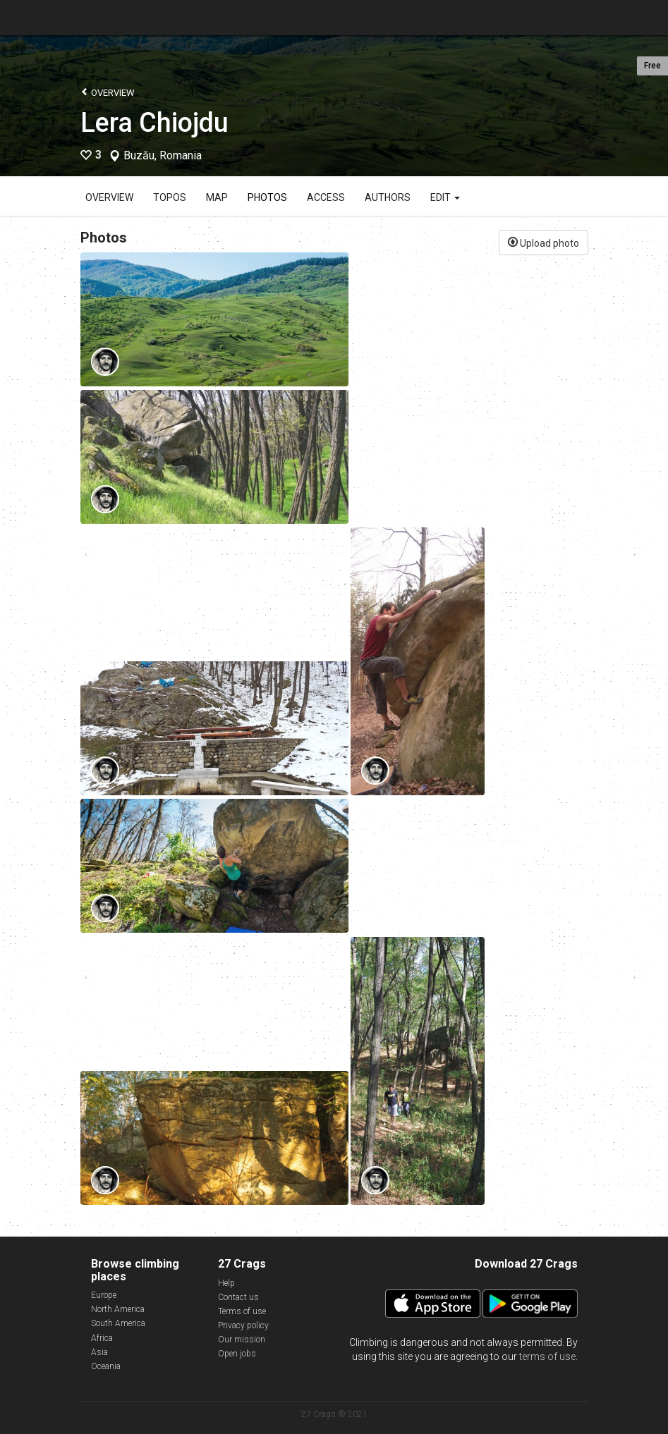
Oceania (106, 1366)
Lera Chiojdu (154, 122)
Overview (107, 92)
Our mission (241, 1339)
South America (118, 1323)
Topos (169, 197)
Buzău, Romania (162, 155)
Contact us (238, 1297)
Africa (102, 1338)
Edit (445, 197)
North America (118, 1309)
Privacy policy (243, 1325)
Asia (99, 1352)
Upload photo (543, 242)
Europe (103, 1295)
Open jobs (237, 1354)
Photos (267, 197)
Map (217, 197)
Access (326, 197)
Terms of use (242, 1311)
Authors (388, 197)
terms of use (547, 1356)
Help (226, 1283)
